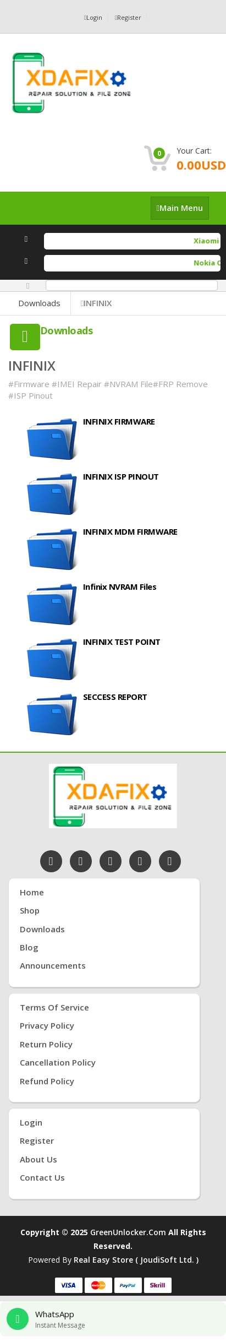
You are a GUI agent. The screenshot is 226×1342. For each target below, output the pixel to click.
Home (32, 892)
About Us (38, 1159)
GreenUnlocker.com (128, 1232)
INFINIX (96, 302)
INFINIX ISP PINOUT (121, 476)
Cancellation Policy (58, 1062)
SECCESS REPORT (115, 696)
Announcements (53, 965)
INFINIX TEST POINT (122, 641)
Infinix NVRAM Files (120, 586)
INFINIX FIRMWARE (119, 421)
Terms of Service (54, 1007)
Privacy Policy (47, 1025)
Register (128, 17)
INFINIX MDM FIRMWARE (130, 531)
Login (93, 17)
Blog (29, 947)
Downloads (39, 302)
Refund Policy (47, 1080)
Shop (30, 910)
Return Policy (46, 1044)
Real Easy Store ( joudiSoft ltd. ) (136, 1259)
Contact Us (42, 1177)
